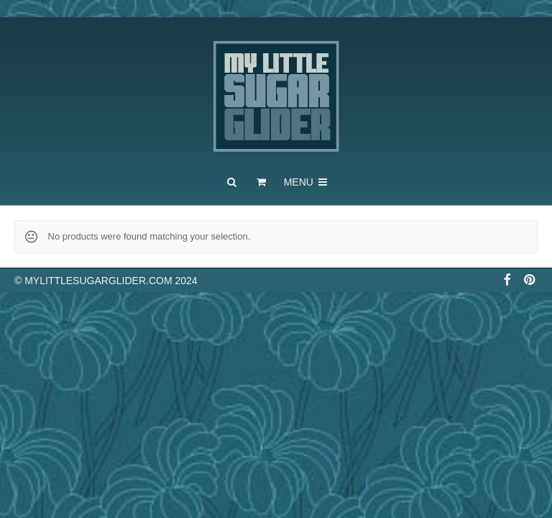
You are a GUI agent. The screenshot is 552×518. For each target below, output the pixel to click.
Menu (306, 182)
